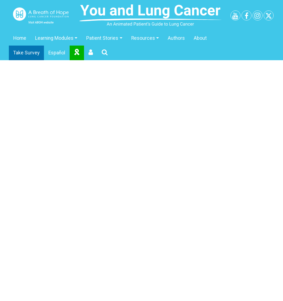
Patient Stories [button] (102, 38)
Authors (176, 38)
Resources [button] (143, 38)
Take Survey (26, 53)
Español (56, 53)
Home (19, 38)
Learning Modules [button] (54, 38)
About (200, 38)
